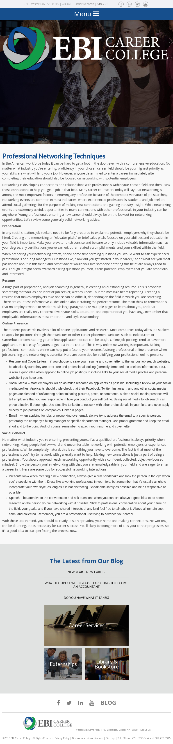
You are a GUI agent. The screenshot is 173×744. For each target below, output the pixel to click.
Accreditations (95, 738)
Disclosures (78, 738)
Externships (63, 664)
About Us (145, 729)
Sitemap (110, 738)
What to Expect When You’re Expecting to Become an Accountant (86, 585)
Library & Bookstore (107, 664)
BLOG (108, 703)
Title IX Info (124, 738)
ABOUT (67, 4)
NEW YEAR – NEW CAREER (86, 572)
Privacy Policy (62, 738)
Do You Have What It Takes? (86, 597)
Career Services (86, 625)
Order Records (84, 4)
